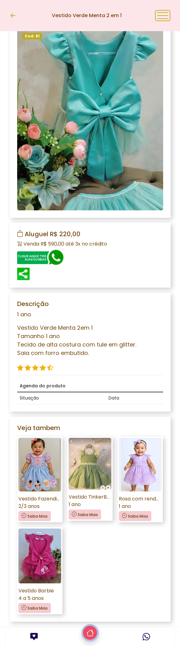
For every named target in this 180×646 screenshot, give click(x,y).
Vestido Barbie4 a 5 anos (36, 594)
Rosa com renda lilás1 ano (140, 502)
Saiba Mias (35, 516)
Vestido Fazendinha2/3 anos (39, 502)
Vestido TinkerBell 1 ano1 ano (90, 500)
